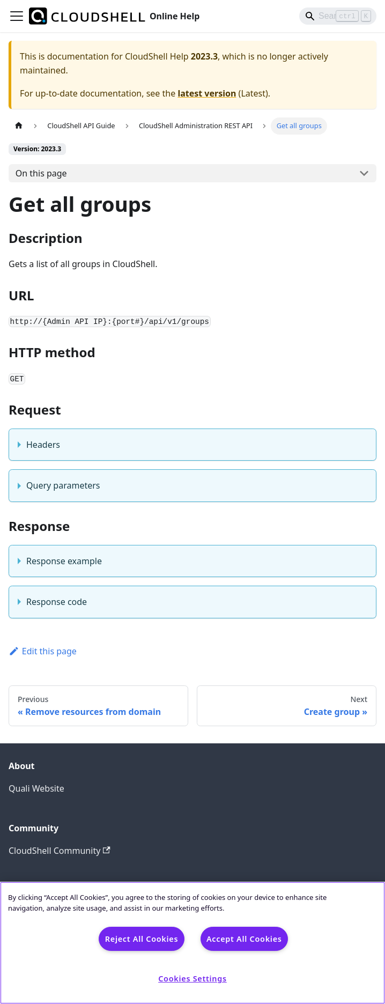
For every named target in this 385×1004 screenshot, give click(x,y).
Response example (64, 561)
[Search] (337, 16)
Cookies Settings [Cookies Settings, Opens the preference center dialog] (192, 978)
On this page (41, 173)
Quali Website (36, 788)
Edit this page (43, 651)
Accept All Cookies (244, 939)
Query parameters (63, 485)
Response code (56, 602)
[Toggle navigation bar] (17, 16)
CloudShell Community (59, 851)
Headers (43, 445)
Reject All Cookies (141, 939)
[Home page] (19, 125)
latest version (206, 93)
